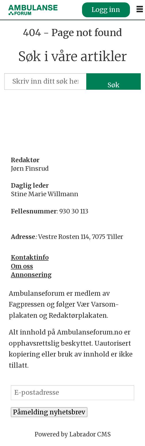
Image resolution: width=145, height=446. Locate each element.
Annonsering (31, 274)
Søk (113, 85)
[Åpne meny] (139, 9)
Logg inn (106, 10)
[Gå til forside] (32, 9)
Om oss (22, 266)
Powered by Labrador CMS (73, 434)
